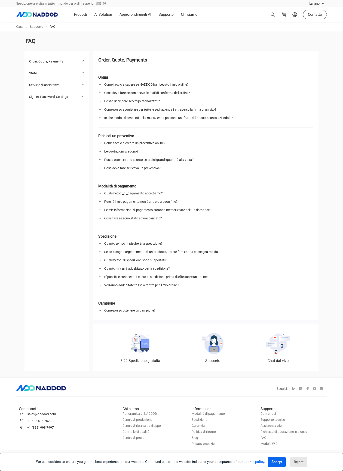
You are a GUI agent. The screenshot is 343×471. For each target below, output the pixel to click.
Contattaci (268, 413)
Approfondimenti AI (135, 14)
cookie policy (254, 462)
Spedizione (199, 419)
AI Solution (103, 14)
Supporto (36, 26)
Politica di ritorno (204, 432)
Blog (195, 438)
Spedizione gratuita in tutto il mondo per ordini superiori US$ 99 (61, 3)
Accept (276, 462)
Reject (298, 462)
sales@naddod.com (41, 414)
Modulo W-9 (269, 444)
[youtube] (316, 389)
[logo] (37, 14)
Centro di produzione (137, 419)
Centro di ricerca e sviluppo (141, 425)
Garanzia (198, 425)
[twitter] (302, 389)
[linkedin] (295, 389)
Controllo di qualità (136, 432)
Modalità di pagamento (208, 413)
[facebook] (309, 389)
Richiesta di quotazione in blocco (283, 432)
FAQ (52, 26)
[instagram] (323, 389)
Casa (20, 26)
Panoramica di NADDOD (139, 413)
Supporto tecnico (272, 419)
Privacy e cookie (203, 444)
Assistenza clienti (272, 425)
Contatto (315, 14)
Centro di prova (133, 438)
